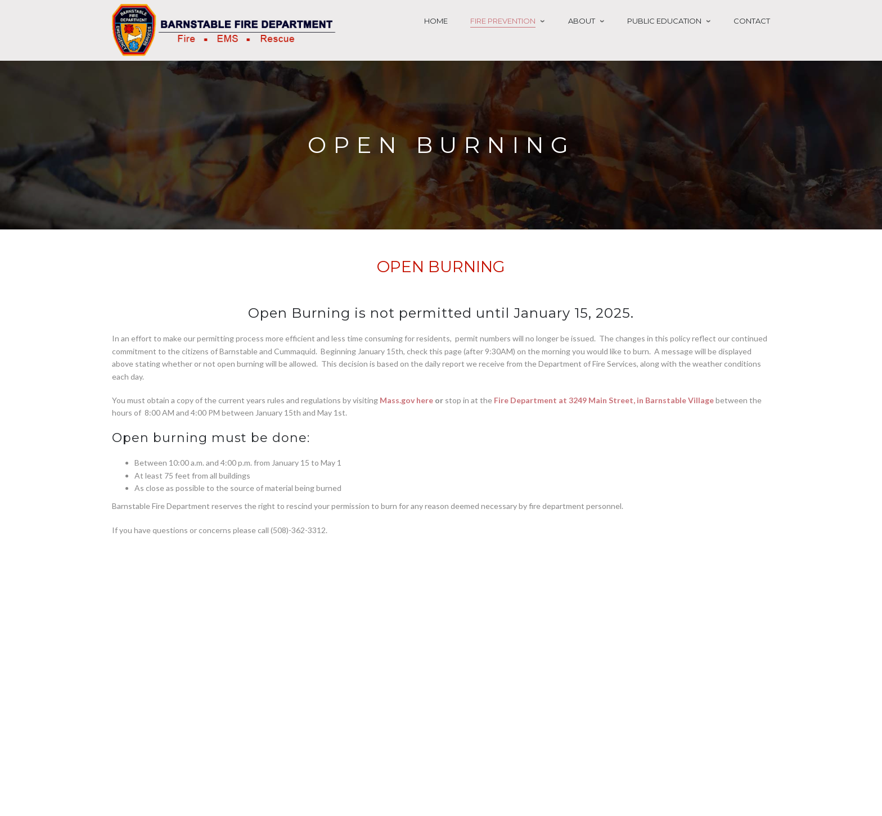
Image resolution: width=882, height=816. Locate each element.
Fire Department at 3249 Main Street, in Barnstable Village (604, 400)
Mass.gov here (406, 400)
